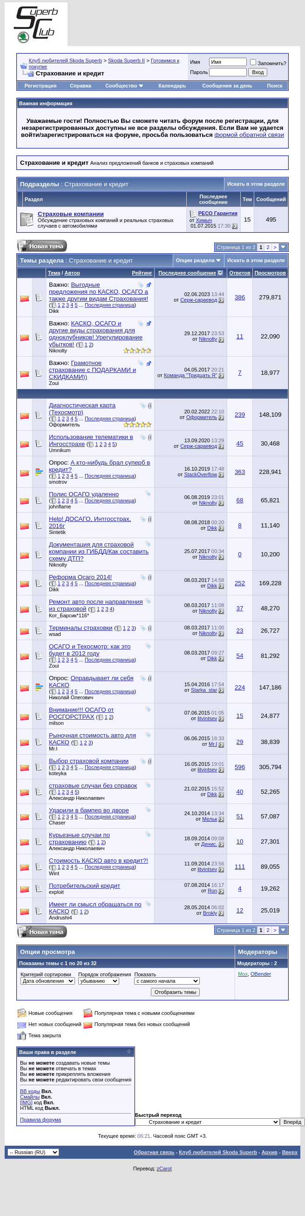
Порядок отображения (104, 974)
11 (240, 336)
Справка (80, 85)
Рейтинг (142, 273)
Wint (54, 873)
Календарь (172, 85)
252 (240, 583)
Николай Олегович (71, 697)
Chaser (57, 822)
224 (240, 687)
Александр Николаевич (76, 798)
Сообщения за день (227, 85)
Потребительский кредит (84, 885)
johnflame (60, 506)
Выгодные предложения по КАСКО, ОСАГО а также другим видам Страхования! (98, 291)
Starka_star (204, 690)
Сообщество (124, 85)
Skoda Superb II (126, 60)
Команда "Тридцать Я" (190, 375)
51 (240, 816)
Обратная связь (154, 1152)
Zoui (54, 383)
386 (240, 297)
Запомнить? (268, 63)
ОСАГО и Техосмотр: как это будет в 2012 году (90, 650)
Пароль (199, 72)
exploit (56, 892)
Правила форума (40, 1119)
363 (240, 471)
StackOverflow (200, 474)
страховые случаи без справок (93, 785)
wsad (55, 634)
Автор (72, 273)
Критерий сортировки (45, 974)
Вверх (290, 1152)
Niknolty (58, 350)
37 (240, 608)
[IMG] (26, 1102)
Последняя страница (110, 305)
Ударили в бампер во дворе (89, 810)
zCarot (163, 1168)
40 (240, 791)
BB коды (30, 1091)
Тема (54, 273)
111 (240, 866)
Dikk (54, 311)
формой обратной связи (249, 134)
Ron (212, 890)
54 (240, 655)
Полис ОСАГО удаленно (84, 494)
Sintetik (57, 532)
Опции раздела (195, 260)
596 (240, 766)
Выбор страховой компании (89, 760)
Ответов (239, 273)
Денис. (209, 844)
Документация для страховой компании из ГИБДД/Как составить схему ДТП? (99, 551)
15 (240, 715)
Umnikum (59, 450)
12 (240, 910)
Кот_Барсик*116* (69, 615)
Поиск (275, 85)
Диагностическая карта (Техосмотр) (82, 409)
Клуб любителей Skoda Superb (65, 60)
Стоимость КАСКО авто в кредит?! (98, 860)
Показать (145, 974)
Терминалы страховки (81, 627)
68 (240, 500)
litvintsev (207, 718)
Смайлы (30, 1097)
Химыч (204, 220)
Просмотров (270, 273)
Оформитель (64, 424)
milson (56, 723)
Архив (270, 1152)
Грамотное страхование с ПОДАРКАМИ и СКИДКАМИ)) (92, 369)
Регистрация (41, 85)
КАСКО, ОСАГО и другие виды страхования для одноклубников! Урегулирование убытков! (95, 334)
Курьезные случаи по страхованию (79, 838)
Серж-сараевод (198, 300)
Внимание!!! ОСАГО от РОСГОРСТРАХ (81, 713)
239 (240, 414)
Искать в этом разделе (256, 184)
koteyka (58, 773)
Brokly (210, 913)
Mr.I (53, 748)
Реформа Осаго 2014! (80, 577)
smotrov (58, 482)
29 (240, 741)
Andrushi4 (60, 917)
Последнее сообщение (187, 273)
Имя (195, 62)
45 (240, 443)
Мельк (209, 819)
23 (240, 630)
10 (240, 841)
